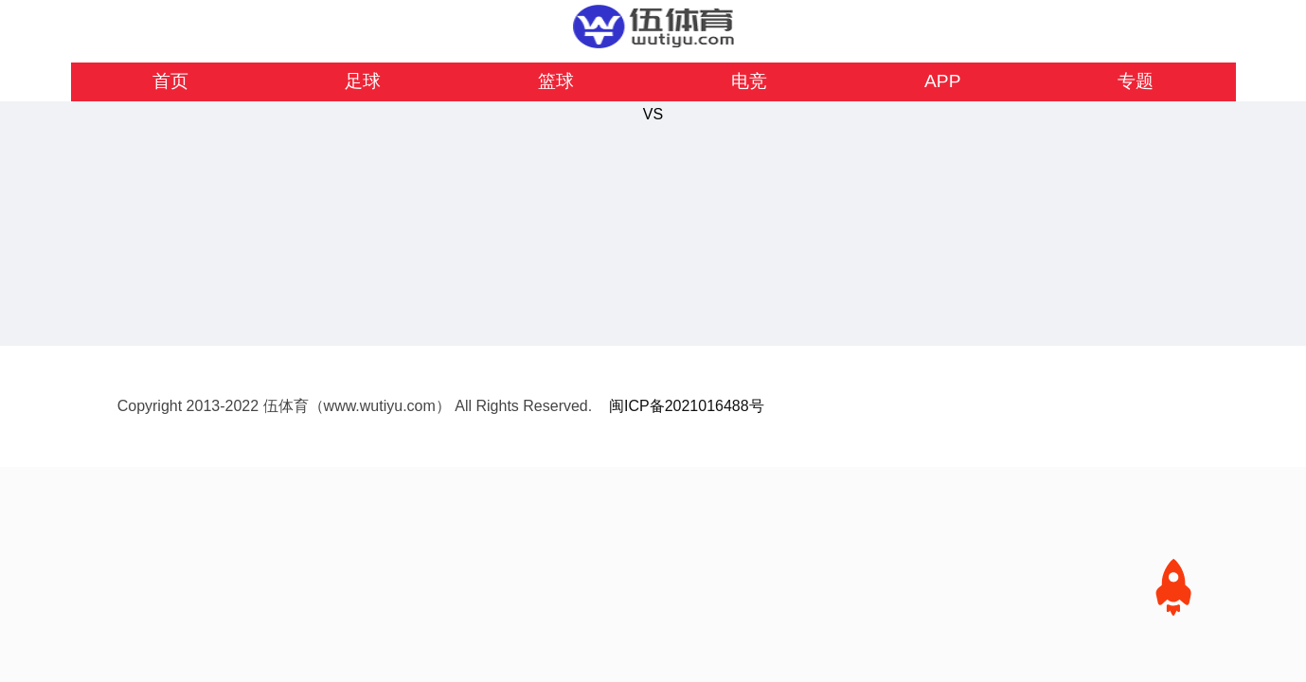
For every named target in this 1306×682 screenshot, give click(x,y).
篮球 (556, 81)
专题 (1136, 81)
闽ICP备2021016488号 (686, 406)
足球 (363, 81)
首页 (170, 81)
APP (942, 81)
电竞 (749, 81)
